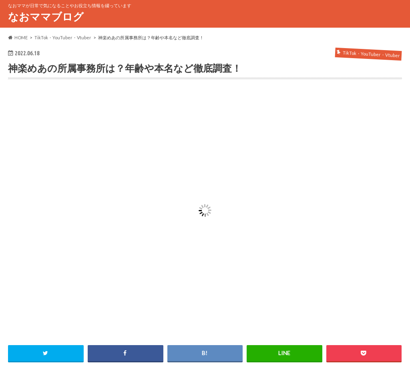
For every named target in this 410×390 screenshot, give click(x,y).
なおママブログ (46, 16)
